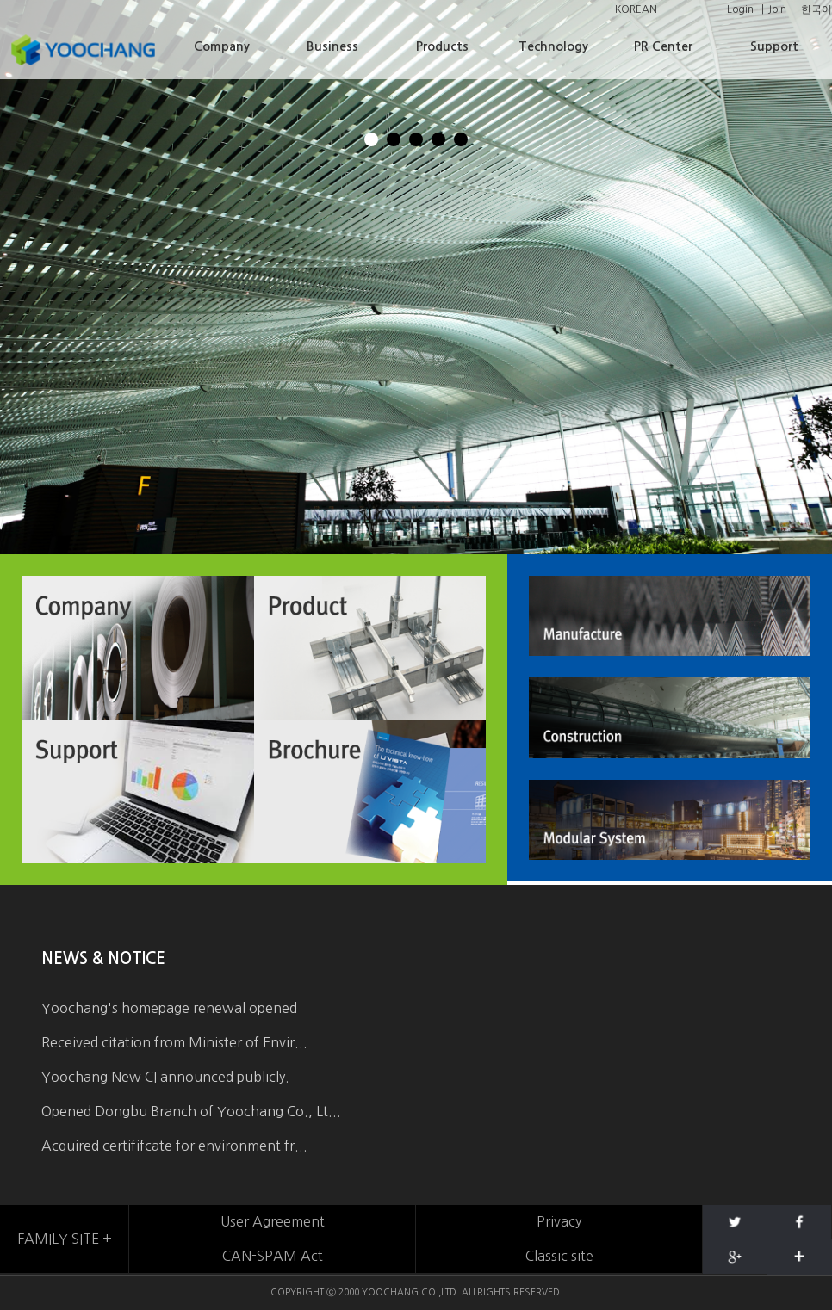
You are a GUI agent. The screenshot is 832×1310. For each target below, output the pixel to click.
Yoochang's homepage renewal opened (169, 1008)
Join (777, 9)
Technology (553, 46)
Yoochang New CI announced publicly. (165, 1077)
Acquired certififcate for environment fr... (174, 1145)
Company (222, 46)
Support (774, 46)
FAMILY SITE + (64, 1238)
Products (442, 46)
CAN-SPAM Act (272, 1256)
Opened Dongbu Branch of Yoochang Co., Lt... (191, 1111)
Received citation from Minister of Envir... (174, 1042)
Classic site (559, 1256)
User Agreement (272, 1221)
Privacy (559, 1221)
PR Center (663, 46)
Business (332, 46)
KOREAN (636, 9)
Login (740, 9)
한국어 (816, 9)
